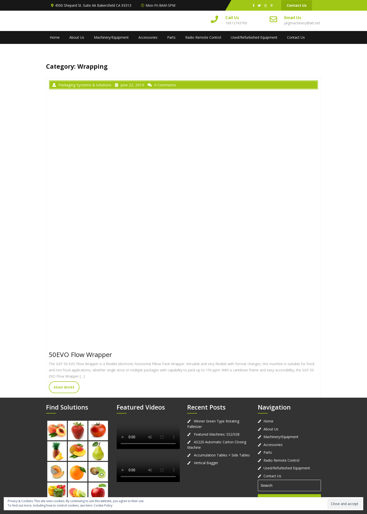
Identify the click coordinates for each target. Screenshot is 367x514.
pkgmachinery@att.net (302, 23)
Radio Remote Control (203, 37)
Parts (171, 37)
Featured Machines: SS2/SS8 (216, 434)
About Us (76, 37)
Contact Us (297, 5)
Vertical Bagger (206, 462)
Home (55, 37)
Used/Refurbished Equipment (254, 37)
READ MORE (64, 387)
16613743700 (236, 23)
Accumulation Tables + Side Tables (222, 455)
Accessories (147, 37)
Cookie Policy (103, 505)
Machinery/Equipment (111, 37)
